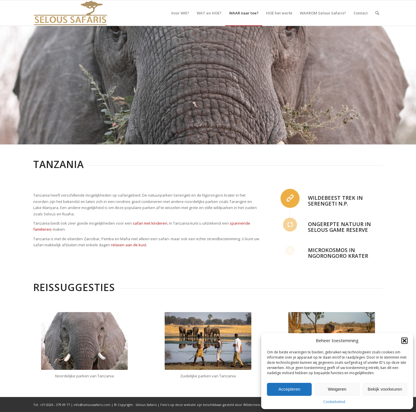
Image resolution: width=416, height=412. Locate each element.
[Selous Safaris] (70, 13)
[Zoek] (377, 13)
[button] (404, 341)
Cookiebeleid (334, 401)
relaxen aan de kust (128, 244)
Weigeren (337, 389)
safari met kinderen (150, 223)
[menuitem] (180, 13)
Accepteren (289, 389)
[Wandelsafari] (208, 341)
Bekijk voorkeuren (385, 389)
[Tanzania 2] (84, 341)
